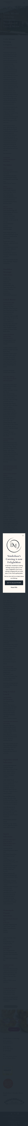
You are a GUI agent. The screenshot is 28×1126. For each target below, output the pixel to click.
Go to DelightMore (14, 583)
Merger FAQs (14, 587)
